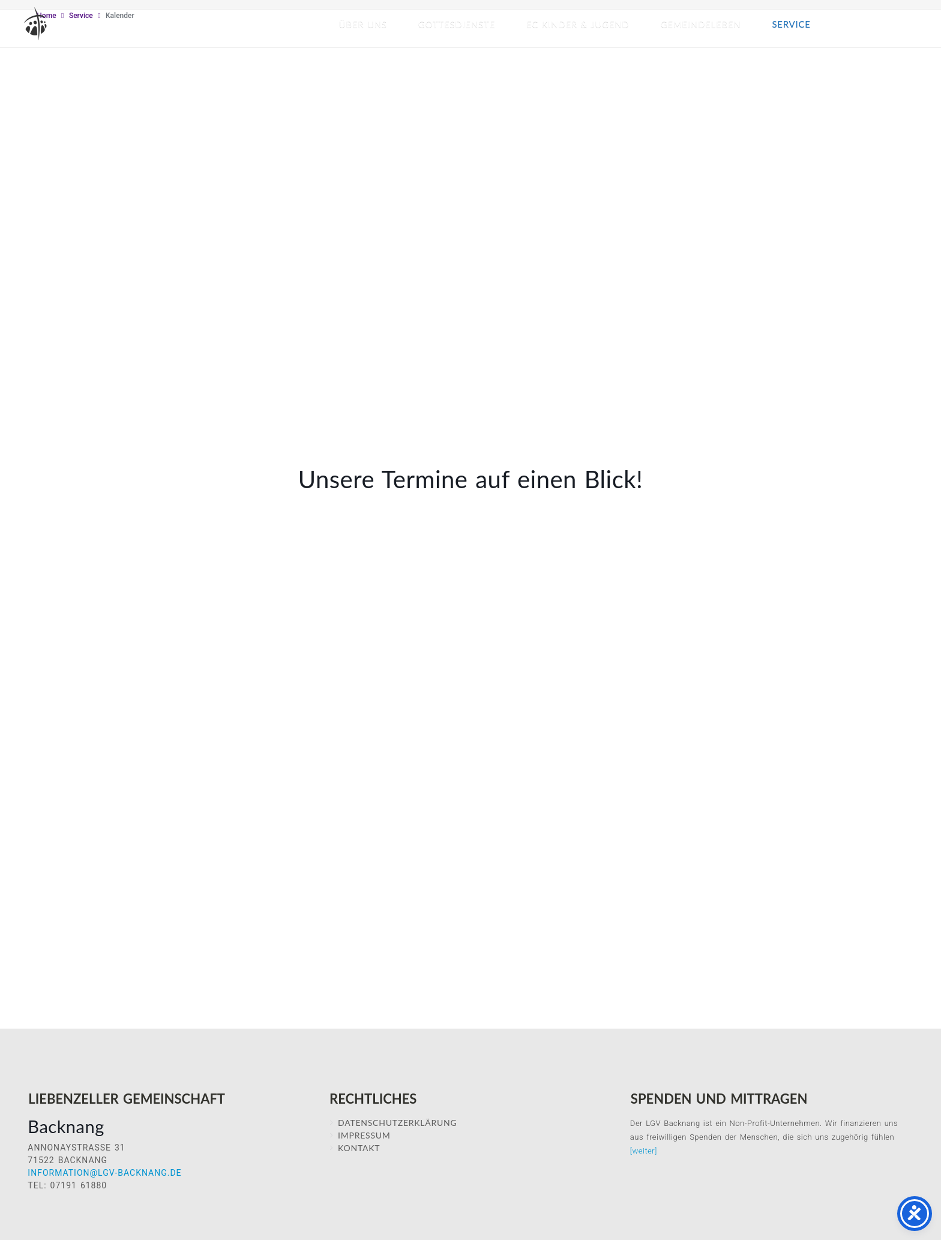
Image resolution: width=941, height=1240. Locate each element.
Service (791, 24)
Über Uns (363, 24)
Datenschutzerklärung (397, 1123)
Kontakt (359, 1148)
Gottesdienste (456, 24)
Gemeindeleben (701, 24)
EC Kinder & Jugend (578, 24)
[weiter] (643, 1150)
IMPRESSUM (364, 1135)
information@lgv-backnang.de (104, 1173)
